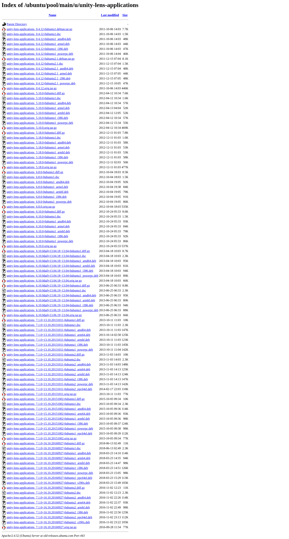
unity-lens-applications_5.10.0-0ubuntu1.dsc (34, 98)
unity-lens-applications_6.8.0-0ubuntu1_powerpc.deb (39, 201)
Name (52, 15)
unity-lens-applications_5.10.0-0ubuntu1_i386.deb (37, 117)
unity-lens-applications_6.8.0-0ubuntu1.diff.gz (35, 172)
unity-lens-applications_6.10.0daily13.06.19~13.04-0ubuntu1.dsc (46, 290)
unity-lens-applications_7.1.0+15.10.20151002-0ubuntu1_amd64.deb (49, 408)
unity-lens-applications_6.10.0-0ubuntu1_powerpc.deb (40, 241)
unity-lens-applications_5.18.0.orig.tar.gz (32, 167)
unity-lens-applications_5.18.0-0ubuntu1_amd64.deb (39, 142)
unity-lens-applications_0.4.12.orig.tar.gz (32, 88)
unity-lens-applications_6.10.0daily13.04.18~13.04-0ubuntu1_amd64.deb (51, 260)
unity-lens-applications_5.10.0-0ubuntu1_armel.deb (38, 108)
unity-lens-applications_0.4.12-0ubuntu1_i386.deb (37, 48)
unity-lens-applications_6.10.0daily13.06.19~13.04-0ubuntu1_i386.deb (50, 305)
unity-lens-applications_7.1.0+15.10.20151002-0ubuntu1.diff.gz (46, 399)
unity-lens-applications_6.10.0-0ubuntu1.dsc (34, 216)
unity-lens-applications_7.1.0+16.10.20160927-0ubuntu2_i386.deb (47, 512)
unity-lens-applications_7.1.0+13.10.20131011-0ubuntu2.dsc (44, 359)
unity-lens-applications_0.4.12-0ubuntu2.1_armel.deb (39, 73)
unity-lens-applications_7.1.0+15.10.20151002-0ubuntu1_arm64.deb (48, 413)
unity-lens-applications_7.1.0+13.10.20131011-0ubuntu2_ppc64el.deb (49, 389)
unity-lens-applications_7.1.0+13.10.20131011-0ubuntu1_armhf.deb (48, 339)
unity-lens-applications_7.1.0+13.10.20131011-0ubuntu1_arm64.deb (48, 334)
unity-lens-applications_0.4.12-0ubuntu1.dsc (34, 34)
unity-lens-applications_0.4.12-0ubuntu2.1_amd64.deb (40, 68)
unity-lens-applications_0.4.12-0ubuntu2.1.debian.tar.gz (41, 58)
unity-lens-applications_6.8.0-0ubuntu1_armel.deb (37, 187)
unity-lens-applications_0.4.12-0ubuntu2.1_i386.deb (38, 78)
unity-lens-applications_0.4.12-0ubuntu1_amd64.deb (39, 39)
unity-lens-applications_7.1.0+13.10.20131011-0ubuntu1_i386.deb (47, 344)
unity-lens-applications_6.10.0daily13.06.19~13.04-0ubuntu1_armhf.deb (51, 300)
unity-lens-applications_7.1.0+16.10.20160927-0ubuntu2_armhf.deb (48, 507)
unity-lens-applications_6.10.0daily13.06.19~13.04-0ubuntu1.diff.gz (48, 285)
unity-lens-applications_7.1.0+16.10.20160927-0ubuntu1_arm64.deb (48, 458)
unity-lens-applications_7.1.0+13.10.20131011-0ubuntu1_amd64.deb (49, 330)
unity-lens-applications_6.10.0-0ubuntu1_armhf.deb (38, 231)
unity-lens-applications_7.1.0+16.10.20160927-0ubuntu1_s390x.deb (48, 482)
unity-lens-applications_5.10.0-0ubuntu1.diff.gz (36, 93)
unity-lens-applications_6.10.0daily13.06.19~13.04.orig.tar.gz (44, 315)
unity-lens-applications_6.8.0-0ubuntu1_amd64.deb (38, 182)
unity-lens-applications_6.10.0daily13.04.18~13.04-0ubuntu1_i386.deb (50, 270)
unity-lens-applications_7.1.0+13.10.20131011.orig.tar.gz (41, 394)
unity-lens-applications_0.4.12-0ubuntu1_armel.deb (38, 44)
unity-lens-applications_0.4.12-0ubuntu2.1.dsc (35, 63)
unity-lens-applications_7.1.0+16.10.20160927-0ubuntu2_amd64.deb (49, 497)
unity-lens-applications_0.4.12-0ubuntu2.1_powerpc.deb (41, 83)
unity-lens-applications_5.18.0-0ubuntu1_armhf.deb (38, 152)
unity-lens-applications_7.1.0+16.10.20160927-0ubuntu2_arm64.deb (48, 502)
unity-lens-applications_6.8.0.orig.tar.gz (31, 206)
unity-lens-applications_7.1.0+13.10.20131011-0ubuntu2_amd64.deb (49, 364)
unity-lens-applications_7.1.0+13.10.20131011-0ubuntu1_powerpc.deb (50, 349)
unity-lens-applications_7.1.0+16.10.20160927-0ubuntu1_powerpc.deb (50, 473)
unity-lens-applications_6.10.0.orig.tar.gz (32, 246)
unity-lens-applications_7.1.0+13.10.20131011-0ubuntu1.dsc (44, 325)
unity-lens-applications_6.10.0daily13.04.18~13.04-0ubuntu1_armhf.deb (51, 265)
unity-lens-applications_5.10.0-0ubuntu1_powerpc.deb (40, 122)
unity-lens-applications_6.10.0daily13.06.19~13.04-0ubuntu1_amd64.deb (51, 295)
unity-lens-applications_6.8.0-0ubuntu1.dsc (33, 177)
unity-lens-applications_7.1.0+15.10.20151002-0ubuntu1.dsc (44, 403)
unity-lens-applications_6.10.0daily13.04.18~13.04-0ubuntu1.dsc (46, 256)
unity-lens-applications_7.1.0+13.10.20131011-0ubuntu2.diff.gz (46, 354)
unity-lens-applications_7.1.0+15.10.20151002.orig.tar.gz (42, 438)
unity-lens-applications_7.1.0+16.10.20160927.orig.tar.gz (42, 527)
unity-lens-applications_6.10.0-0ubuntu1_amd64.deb (39, 221)
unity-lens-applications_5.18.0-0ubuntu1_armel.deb (38, 147)
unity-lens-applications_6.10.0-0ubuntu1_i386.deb (37, 236)
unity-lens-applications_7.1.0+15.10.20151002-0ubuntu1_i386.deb (47, 423)
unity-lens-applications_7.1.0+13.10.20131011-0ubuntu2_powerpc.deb (50, 384)
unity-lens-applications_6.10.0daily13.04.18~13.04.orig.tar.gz (44, 280)
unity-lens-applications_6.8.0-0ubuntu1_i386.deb (37, 196)
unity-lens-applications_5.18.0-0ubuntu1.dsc (34, 137)
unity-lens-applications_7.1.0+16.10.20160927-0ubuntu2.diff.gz (46, 487)
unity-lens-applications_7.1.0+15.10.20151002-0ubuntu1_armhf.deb (48, 418)
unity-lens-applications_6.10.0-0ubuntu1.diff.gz (36, 211)
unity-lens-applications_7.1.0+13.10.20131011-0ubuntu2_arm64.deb (48, 369)
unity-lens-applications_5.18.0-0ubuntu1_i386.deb (37, 157)
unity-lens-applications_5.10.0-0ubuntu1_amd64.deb (39, 103)
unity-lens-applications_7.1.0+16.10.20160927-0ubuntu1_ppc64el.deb (49, 477)
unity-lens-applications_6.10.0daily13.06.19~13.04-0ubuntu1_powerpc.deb (52, 310)
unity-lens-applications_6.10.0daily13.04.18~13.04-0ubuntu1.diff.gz (48, 251)
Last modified (110, 15)
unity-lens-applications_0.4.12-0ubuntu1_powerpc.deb (40, 53)
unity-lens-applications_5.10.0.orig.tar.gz (32, 127)
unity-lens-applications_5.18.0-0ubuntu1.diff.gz (36, 132)
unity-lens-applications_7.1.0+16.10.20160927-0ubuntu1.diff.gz (46, 443)
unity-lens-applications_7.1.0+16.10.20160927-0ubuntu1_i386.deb (47, 468)
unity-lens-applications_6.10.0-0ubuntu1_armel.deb (38, 226)
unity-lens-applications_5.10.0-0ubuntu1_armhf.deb (38, 113)
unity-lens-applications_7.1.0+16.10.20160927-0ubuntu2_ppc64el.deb (49, 517)
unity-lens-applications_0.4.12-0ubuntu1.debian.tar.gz (39, 29)
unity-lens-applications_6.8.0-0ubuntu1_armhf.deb (37, 191)
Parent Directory (17, 24)
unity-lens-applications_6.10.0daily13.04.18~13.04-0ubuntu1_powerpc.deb (52, 275)
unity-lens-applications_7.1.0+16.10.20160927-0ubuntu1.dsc (44, 448)
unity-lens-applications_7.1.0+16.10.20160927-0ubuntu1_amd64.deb (49, 453)
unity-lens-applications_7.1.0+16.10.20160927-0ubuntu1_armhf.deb (48, 463)
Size (125, 15)
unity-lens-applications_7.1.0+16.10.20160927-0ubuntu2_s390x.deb (48, 522)
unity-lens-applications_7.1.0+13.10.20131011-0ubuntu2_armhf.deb (48, 374)
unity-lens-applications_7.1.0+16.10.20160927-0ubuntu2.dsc (44, 492)
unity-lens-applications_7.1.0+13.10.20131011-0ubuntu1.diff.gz (46, 320)
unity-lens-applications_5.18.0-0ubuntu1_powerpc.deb (40, 162)
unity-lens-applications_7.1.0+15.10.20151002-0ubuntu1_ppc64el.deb (49, 433)
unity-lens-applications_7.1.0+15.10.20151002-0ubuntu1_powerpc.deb (50, 428)
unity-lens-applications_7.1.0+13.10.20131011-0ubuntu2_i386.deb (47, 379)
